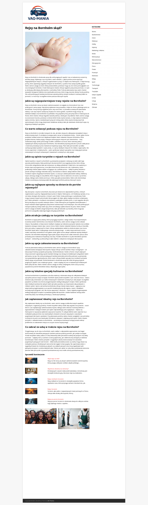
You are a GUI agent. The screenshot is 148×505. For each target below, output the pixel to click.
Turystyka (95, 91)
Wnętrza (94, 104)
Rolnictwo (95, 76)
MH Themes (51, 501)
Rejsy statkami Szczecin (56, 379)
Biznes (94, 31)
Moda (94, 54)
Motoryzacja (96, 57)
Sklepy (94, 79)
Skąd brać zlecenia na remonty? (58, 369)
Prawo (94, 69)
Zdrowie (94, 107)
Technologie (96, 85)
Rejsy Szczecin (52, 389)
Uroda (94, 98)
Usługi (94, 101)
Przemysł (95, 72)
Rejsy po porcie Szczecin (56, 399)
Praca (93, 66)
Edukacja (94, 41)
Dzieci (94, 38)
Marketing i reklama (98, 50)
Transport (95, 88)
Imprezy (94, 47)
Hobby (94, 44)
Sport (93, 82)
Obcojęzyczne (96, 63)
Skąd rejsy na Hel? (53, 359)
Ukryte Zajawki (96, 95)
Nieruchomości (96, 60)
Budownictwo (96, 35)
